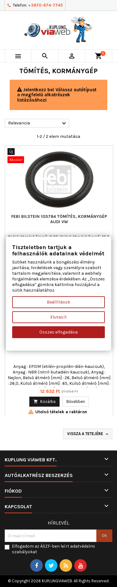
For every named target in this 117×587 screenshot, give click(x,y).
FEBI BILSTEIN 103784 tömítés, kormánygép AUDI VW (59, 219)
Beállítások (58, 301)
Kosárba (44, 401)
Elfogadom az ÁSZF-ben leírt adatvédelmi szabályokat (53, 549)
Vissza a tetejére (88, 434)
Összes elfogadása (58, 331)
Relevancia (38, 123)
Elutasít (58, 316)
